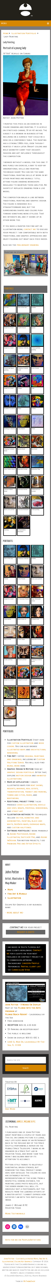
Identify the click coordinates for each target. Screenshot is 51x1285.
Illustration (14, 898)
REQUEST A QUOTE (25, 932)
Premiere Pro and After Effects (24, 843)
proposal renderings (36, 808)
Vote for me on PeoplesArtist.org (23, 1239)
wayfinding (13, 798)
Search (25, 1068)
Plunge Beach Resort (16, 1014)
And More (10, 1109)
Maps (10, 889)
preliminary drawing (28, 245)
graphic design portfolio (20, 772)
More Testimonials (15, 1213)
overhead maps (37, 824)
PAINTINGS (9, 288)
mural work (13, 765)
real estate (32, 788)
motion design (23, 775)
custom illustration (22, 743)
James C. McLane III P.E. (26, 1121)
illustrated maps (16, 749)
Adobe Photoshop (19, 834)
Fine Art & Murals (17, 893)
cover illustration (27, 804)
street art (17, 811)
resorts (11, 788)
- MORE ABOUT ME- (14, 912)
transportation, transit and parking (26, 791)
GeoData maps (21, 824)
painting (26, 821)
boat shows (36, 785)
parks (29, 795)
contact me (30, 229)
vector (19, 817)
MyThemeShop (29, 1281)
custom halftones (21, 827)
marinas (20, 788)
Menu (4, 23)
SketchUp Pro (28, 837)
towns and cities (16, 795)
